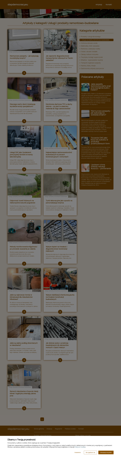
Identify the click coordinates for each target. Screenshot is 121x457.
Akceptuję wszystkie (106, 452)
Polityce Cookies (80, 447)
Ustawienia (77, 452)
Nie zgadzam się (90, 452)
